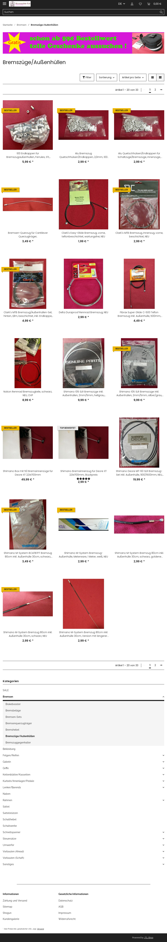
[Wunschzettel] (140, 3)
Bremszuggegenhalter (18, 742)
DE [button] (120, 4)
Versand (40, 929)
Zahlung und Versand (15, 900)
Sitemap (7, 906)
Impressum (64, 913)
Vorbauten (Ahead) (13, 851)
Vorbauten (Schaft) (13, 857)
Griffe (6, 768)
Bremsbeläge (13, 710)
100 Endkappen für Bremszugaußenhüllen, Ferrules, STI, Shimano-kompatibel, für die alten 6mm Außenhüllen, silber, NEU (28, 155)
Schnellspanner (11, 832)
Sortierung (105, 77)
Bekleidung (9, 749)
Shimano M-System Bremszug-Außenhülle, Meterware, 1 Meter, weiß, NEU (83, 554)
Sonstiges (8, 864)
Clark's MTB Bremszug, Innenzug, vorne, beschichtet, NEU (139, 234)
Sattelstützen (10, 813)
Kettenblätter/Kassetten (16, 774)
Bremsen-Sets (14, 717)
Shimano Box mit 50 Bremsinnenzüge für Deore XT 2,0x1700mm (28, 472)
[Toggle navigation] (4, 2)
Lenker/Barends (12, 787)
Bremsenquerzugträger (19, 723)
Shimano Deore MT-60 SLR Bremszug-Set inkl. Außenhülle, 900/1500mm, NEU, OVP (139, 473)
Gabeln (7, 761)
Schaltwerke (10, 825)
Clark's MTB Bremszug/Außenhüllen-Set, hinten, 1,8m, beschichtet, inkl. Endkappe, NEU (28, 314)
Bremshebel (12, 729)
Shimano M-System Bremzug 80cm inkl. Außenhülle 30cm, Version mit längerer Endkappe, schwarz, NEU (83, 634)
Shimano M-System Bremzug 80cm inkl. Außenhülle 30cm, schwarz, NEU (27, 634)
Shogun (7, 913)
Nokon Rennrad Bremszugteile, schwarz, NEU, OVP (27, 393)
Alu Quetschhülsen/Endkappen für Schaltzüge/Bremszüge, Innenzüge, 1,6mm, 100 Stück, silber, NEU (139, 155)
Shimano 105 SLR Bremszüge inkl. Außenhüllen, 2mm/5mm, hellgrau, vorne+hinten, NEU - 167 (83, 393)
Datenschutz (65, 900)
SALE (6, 690)
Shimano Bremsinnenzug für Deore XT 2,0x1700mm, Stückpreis (83, 472)
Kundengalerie (11, 919)
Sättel (6, 806)
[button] (132, 3)
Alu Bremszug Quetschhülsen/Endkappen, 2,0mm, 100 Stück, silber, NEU (83, 155)
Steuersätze (9, 838)
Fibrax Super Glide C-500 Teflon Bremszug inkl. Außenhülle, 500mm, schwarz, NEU (139, 314)
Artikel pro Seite (131, 77)
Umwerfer (8, 845)
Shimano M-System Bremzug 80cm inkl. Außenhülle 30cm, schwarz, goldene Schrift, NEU (139, 555)
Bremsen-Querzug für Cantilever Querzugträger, (28, 234)
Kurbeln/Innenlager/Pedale (18, 781)
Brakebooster (13, 704)
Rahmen (7, 800)
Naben (6, 793)
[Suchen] (81, 12)
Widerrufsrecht (67, 919)
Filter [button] (87, 77)
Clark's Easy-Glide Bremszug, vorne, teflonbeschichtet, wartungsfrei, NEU (83, 234)
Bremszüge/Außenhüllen (20, 736)
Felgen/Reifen (11, 755)
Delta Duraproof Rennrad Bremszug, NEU (83, 312)
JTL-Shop (148, 937)
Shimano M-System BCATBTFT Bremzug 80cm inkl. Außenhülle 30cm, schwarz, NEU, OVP (28, 555)
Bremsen (8, 696)
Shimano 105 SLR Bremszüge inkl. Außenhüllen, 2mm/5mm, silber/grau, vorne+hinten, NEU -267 (139, 393)
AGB (60, 906)
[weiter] (161, 90)
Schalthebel (9, 819)
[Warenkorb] (154, 3)
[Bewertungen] (83, 478)
